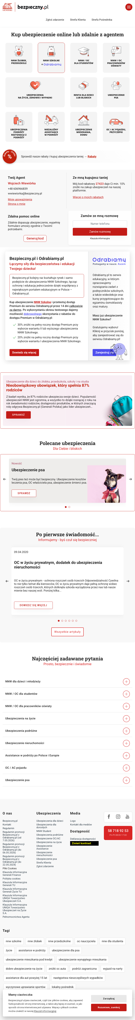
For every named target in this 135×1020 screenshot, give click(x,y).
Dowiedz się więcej (24, 352)
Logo (73, 819)
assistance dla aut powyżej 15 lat (26, 976)
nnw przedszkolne (59, 940)
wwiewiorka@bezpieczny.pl (25, 193)
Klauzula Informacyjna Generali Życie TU (15, 889)
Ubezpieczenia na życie (49, 841)
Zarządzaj (109, 998)
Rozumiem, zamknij (109, 1007)
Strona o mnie (16, 204)
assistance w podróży (32, 949)
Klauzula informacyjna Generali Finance (15, 872)
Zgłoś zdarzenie (55, 19)
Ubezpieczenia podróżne (49, 833)
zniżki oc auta (57, 967)
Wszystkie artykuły (67, 630)
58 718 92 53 (118, 829)
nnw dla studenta (112, 940)
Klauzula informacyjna (100, 238)
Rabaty (92, 156)
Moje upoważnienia (20, 199)
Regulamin (8, 827)
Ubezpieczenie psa (46, 857)
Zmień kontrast (81, 842)
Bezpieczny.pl (10, 819)
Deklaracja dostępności (83, 837)
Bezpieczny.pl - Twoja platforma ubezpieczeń (25, 7)
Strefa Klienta (78, 19)
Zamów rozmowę (100, 231)
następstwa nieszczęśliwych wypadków (78, 976)
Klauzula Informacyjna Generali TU (15, 882)
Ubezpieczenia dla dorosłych (46, 825)
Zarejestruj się (104, 352)
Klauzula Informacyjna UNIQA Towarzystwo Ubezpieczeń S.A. (15, 897)
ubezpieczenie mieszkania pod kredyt (29, 958)
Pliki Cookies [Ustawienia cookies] (10, 867)
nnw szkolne (13, 940)
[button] (4, 478)
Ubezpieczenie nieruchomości (44, 853)
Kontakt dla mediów (81, 823)
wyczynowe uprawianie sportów (26, 985)
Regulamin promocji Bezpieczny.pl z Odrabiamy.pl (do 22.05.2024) (13, 859)
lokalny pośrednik (63, 985)
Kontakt (7, 823)
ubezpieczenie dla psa (65, 949)
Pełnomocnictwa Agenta (16, 915)
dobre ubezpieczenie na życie (24, 967)
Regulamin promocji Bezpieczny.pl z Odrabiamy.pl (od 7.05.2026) (13, 835)
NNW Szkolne (42, 302)
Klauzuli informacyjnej (45, 1011)
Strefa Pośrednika (102, 19)
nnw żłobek (35, 940)
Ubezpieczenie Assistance (44, 846)
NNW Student (43, 830)
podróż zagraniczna (84, 967)
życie (9, 949)
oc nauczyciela (86, 940)
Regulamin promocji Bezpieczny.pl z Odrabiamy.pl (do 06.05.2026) (13, 847)
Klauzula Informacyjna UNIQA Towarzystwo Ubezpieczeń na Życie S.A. (15, 907)
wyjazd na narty (113, 967)
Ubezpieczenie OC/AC (48, 837)
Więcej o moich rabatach (88, 197)
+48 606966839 (18, 188)
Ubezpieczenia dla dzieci (49, 819)
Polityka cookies (11, 877)
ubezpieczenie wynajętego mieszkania (83, 958)
